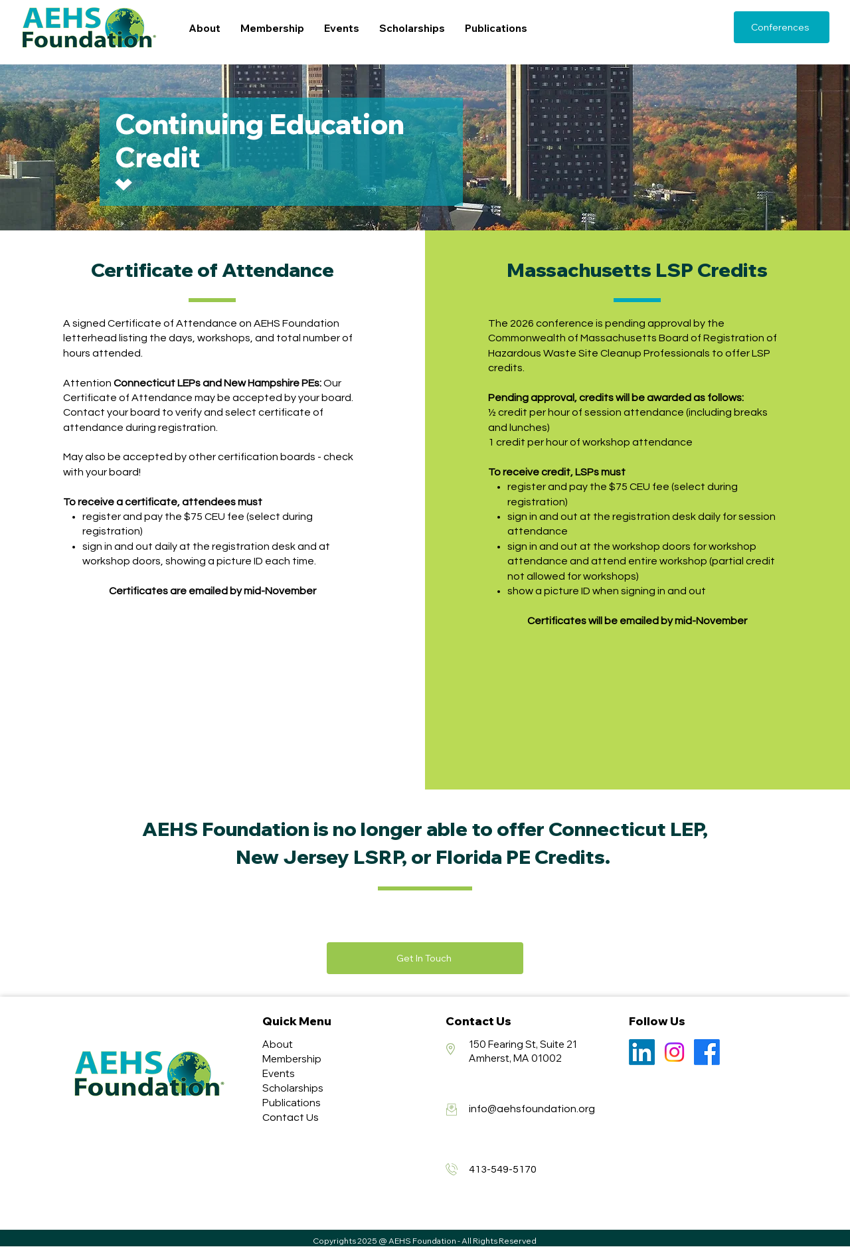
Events (278, 1073)
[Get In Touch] (425, 958)
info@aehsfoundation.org (532, 1109)
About (277, 1044)
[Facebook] (707, 1052)
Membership (291, 1058)
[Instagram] (674, 1052)
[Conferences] (781, 27)
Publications (291, 1102)
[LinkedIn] (642, 1052)
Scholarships (292, 1088)
